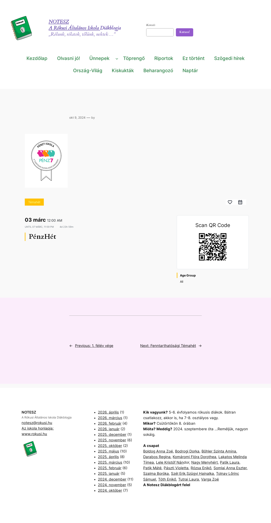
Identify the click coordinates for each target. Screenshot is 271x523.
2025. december (112, 434)
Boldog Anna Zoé (158, 451)
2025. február (109, 468)
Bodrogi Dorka (187, 451)
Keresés (150, 25)
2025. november (112, 440)
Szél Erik (178, 473)
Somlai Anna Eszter (230, 468)
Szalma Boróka (156, 473)
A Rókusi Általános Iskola (74, 28)
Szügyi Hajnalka (200, 473)
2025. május (108, 451)
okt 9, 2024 (77, 117)
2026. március (110, 418)
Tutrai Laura (188, 479)
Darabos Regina (157, 457)
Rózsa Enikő (201, 468)
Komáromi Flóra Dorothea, (195, 457)
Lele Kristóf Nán (170, 462)
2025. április (108, 457)
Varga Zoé (210, 479)
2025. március (110, 462)
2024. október (110, 490)
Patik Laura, (230, 462)
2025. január (108, 473)
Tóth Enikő (167, 479)
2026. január (108, 429)
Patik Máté (152, 468)
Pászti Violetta (176, 468)
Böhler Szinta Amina (219, 451)
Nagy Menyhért (204, 462)
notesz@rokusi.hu (37, 423)
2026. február (109, 423)
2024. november (112, 485)
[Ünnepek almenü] (116, 58)
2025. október (110, 446)
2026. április (108, 412)
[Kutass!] (184, 32)
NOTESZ (59, 22)
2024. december (112, 479)
